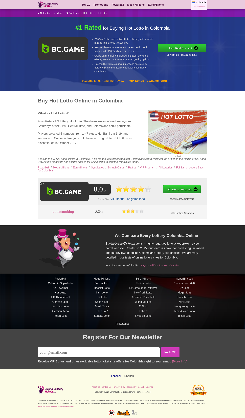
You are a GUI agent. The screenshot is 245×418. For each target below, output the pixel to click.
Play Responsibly (128, 387)
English (72, 13)
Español (116, 376)
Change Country (199, 6)
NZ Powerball (60, 291)
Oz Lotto (184, 291)
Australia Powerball (143, 300)
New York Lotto (143, 295)
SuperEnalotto (184, 282)
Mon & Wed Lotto (184, 314)
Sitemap (149, 387)
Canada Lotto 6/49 (185, 286)
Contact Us (106, 387)
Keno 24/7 (102, 314)
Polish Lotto (60, 319)
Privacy (116, 387)
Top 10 (86, 4)
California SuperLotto (60, 286)
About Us (96, 387)
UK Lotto (102, 300)
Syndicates (97, 167)
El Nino (143, 309)
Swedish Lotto (143, 319)
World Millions (143, 305)
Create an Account (172, 189)
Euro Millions (143, 282)
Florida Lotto (143, 286)
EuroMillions (156, 4)
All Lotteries (166, 167)
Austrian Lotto (60, 309)
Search (141, 387)
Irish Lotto (102, 295)
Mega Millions (136, 4)
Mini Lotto (184, 305)
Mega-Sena (184, 295)
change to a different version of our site (161, 264)
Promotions (100, 4)
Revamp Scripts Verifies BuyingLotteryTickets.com (58, 406)
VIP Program (147, 167)
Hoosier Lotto (102, 291)
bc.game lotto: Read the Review (103, 80)
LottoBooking (63, 212)
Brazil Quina (102, 309)
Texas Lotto (184, 319)
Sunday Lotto (102, 319)
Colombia (45, 13)
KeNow (143, 314)
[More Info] (179, 361)
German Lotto (60, 305)
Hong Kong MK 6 (185, 309)
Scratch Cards (116, 167)
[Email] (99, 352)
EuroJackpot (101, 286)
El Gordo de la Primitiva (143, 291)
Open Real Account (180, 48)
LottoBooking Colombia (182, 213)
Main (59, 13)
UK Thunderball (60, 300)
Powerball (117, 4)
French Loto (185, 300)
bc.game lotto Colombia (174, 198)
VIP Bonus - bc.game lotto (181, 54)
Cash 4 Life (102, 305)
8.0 (97, 189)
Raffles (132, 167)
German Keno (60, 314)
